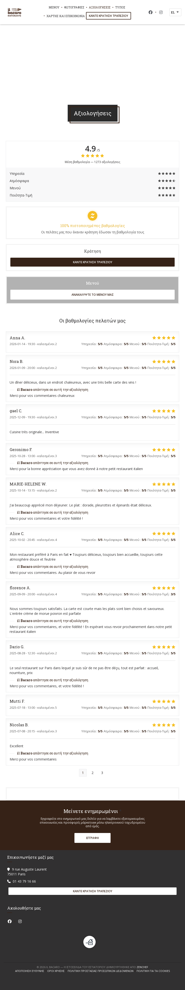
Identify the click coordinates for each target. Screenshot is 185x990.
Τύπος (120, 7)
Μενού (54, 7)
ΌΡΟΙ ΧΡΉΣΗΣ (57, 971)
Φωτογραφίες (74, 7)
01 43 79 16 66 (24, 881)
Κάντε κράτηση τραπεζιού (108, 16)
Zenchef (142, 967)
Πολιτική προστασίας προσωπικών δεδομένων (102, 971)
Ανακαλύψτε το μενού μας (93, 295)
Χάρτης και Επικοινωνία (65, 16)
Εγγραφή (92, 838)
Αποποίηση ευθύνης (31, 971)
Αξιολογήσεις (100, 7)
